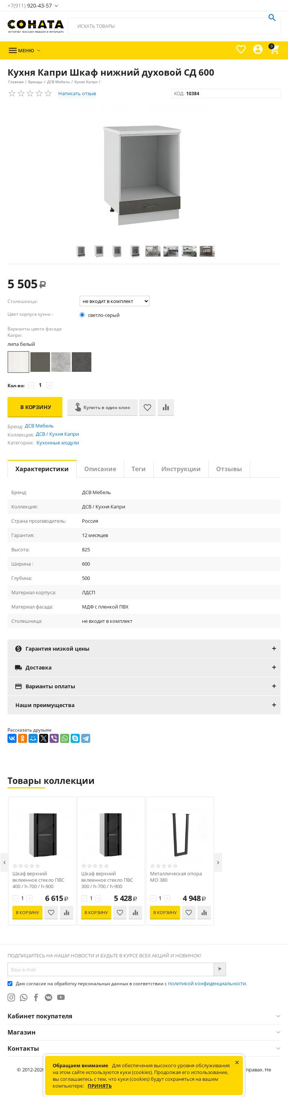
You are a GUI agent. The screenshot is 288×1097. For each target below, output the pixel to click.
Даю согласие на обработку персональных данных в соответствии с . (127, 983)
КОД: (179, 93)
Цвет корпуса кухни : (30, 314)
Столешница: (23, 301)
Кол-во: (16, 385)
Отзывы (229, 469)
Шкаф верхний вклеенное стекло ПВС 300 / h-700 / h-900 (107, 880)
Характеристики (42, 469)
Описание (100, 469)
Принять (100, 1085)
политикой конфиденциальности (207, 983)
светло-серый (100, 315)
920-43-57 (30, 5)
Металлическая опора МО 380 (176, 876)
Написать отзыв (77, 93)
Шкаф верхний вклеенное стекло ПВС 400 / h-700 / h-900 (38, 880)
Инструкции (181, 469)
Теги (139, 469)
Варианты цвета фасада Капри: (35, 332)
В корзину (35, 407)
